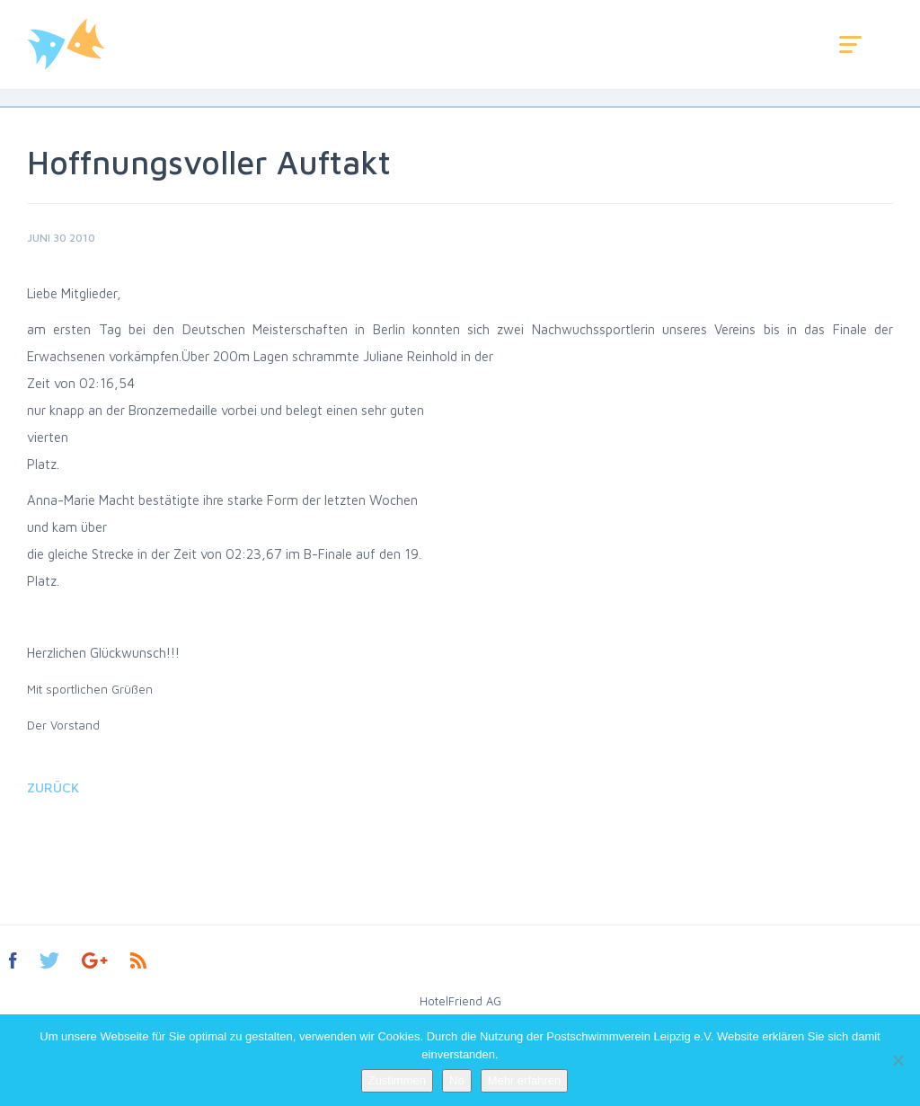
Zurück (53, 787)
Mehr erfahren (525, 1080)
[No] (898, 1060)
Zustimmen (397, 1080)
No (456, 1080)
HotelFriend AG (460, 1001)
